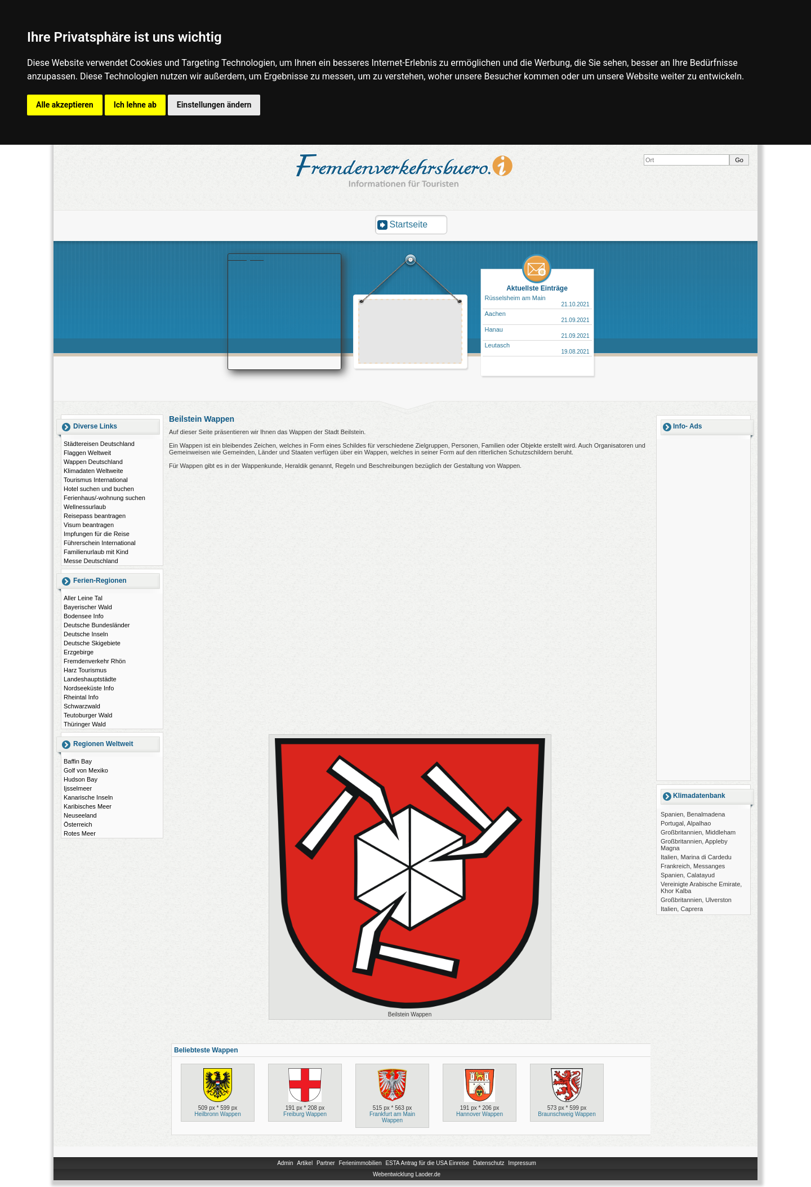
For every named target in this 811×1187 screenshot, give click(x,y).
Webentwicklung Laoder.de (406, 1174)
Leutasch (497, 345)
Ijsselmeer (78, 788)
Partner (326, 1163)
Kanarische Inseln (88, 797)
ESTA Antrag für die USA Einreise (427, 1163)
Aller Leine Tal (83, 598)
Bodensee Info (84, 616)
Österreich (78, 824)
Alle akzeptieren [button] (64, 104)
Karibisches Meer (88, 806)
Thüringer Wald (85, 724)
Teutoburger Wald (88, 715)
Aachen (495, 313)
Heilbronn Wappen (217, 1114)
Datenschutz (489, 1163)
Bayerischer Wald (88, 607)
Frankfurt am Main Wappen (392, 1117)
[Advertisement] (410, 333)
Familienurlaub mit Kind (96, 551)
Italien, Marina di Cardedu (696, 857)
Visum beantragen (89, 524)
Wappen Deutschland (93, 461)
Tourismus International (96, 479)
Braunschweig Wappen (566, 1114)
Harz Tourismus (85, 670)
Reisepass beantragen (95, 515)
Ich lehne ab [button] (135, 104)
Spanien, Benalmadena (693, 814)
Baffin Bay (78, 761)
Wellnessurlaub (85, 506)
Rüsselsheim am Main (515, 297)
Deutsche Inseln (86, 634)
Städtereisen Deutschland (99, 443)
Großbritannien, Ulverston (696, 899)
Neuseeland (80, 815)
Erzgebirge (78, 652)
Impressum (522, 1163)
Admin (285, 1163)
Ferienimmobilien (359, 1163)
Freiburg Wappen (305, 1114)
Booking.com (246, 257)
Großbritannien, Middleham (698, 832)
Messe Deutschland (91, 560)
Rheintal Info (81, 697)
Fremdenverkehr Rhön (95, 661)
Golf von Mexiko (86, 770)
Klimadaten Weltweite (93, 470)
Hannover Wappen (479, 1114)
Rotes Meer (80, 833)
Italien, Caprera (682, 908)
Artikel (305, 1163)
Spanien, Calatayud (688, 875)
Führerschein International (100, 542)
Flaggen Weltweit (87, 452)
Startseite (409, 224)
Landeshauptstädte (90, 679)
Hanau (494, 329)
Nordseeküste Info (89, 688)
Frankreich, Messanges (693, 866)
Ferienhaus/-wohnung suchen (104, 497)
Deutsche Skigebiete (92, 643)
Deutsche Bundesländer (97, 625)
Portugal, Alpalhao (686, 823)
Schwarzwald (82, 706)
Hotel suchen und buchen (99, 488)
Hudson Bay (80, 779)
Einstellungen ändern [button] (214, 104)
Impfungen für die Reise (97, 533)
